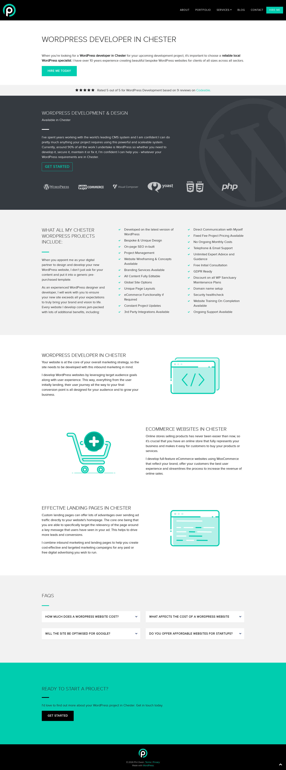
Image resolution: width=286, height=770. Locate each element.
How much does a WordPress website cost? (82, 617)
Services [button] (223, 10)
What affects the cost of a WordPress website (189, 617)
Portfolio (203, 10)
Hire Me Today (59, 71)
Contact (257, 10)
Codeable (203, 90)
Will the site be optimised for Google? (77, 634)
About (185, 10)
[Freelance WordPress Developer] (9, 10)
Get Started (57, 167)
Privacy (156, 762)
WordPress (148, 765)
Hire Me (274, 10)
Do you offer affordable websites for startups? (191, 634)
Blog (241, 10)
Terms (148, 762)
